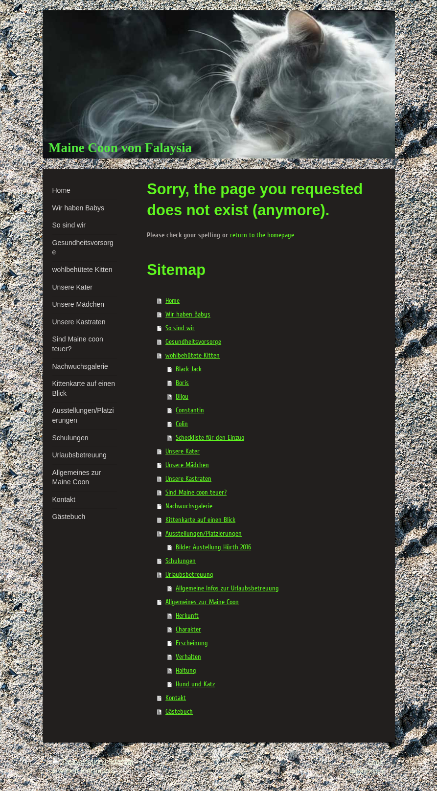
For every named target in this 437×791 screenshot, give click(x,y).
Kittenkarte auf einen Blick (200, 520)
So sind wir (180, 328)
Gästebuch (179, 711)
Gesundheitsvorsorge (193, 342)
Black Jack (189, 369)
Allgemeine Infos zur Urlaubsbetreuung (227, 588)
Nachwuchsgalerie (188, 506)
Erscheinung (192, 643)
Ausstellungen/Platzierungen (203, 533)
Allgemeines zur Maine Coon (202, 602)
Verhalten (188, 657)
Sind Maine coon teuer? (196, 492)
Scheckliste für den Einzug (210, 437)
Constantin (190, 410)
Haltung (186, 670)
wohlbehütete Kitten (192, 355)
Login (376, 762)
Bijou (182, 396)
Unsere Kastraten (188, 479)
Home (172, 300)
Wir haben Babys (187, 314)
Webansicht (367, 771)
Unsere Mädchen (187, 465)
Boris (182, 383)
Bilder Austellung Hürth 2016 (213, 547)
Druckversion (78, 762)
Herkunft (187, 615)
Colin (182, 424)
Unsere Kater (182, 451)
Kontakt (175, 698)
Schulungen (180, 561)
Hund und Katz (195, 684)
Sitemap (121, 762)
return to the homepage (262, 235)
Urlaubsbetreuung (189, 574)
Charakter (188, 629)
